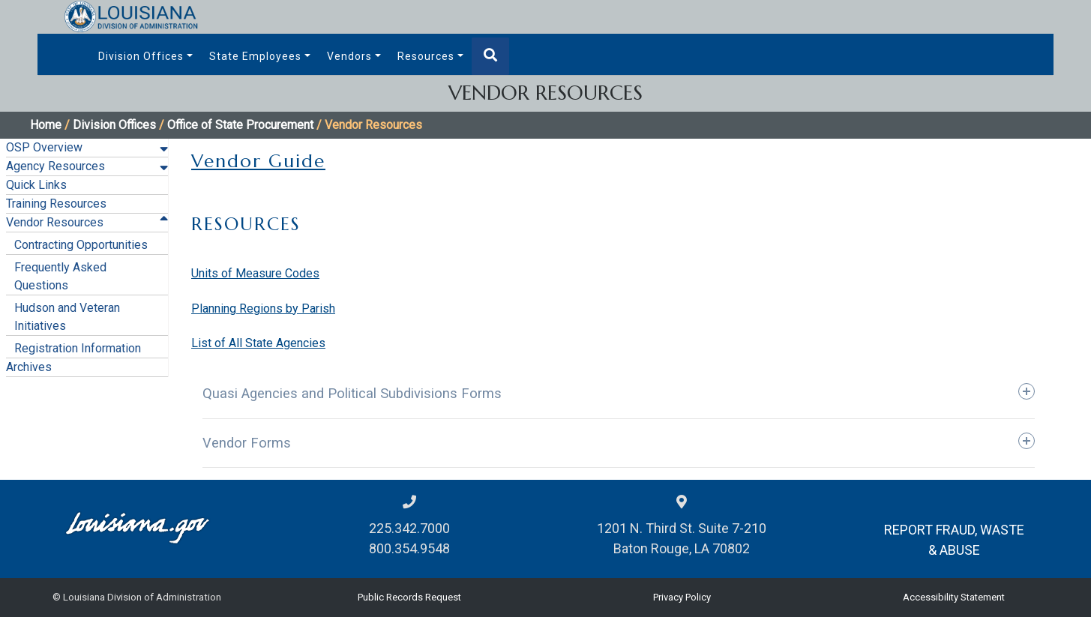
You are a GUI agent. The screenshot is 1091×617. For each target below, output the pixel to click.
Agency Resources (55, 166)
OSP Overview (44, 147)
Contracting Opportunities (81, 245)
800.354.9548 (409, 548)
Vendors (349, 56)
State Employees (255, 56)
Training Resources (56, 203)
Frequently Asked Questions (60, 276)
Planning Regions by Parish (263, 308)
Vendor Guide (258, 161)
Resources (425, 56)
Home (45, 125)
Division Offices (141, 56)
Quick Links (36, 185)
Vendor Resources (54, 222)
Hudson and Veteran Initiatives (67, 317)
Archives (29, 367)
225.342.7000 (409, 528)
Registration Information (77, 348)
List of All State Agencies (258, 343)
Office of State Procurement (240, 125)
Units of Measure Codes (255, 273)
